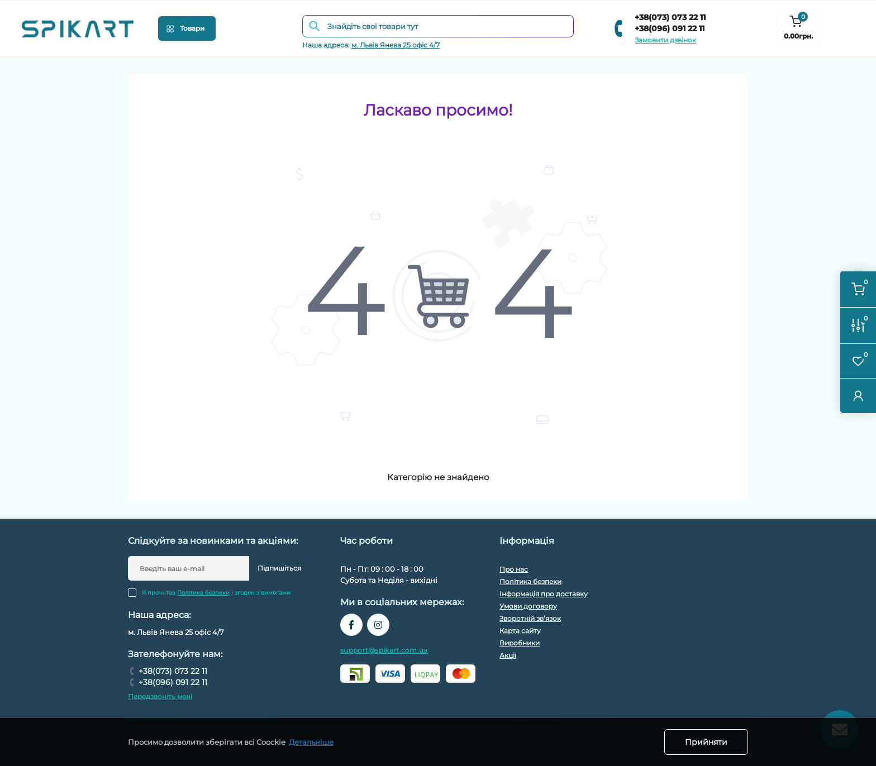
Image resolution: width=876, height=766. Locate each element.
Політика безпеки (203, 592)
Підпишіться (279, 568)
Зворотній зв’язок (530, 618)
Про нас (513, 569)
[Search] (314, 26)
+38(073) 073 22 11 (670, 17)
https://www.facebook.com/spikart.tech (351, 624)
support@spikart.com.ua (384, 650)
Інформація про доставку (543, 594)
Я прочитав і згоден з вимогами (216, 592)
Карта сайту (520, 630)
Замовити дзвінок (665, 40)
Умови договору (528, 606)
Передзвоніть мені (160, 696)
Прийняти (706, 742)
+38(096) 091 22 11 (669, 28)
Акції (507, 655)
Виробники (519, 643)
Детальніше (311, 742)
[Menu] (187, 28)
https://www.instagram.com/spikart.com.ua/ (378, 624)
